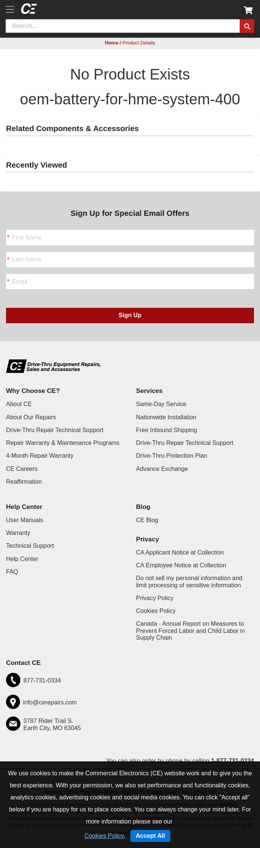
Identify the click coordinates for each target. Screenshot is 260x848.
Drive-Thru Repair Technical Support (54, 430)
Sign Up (130, 315)
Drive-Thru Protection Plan (171, 455)
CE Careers (22, 469)
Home (111, 43)
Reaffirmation (24, 481)
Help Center (22, 559)
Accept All (150, 836)
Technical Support (30, 545)
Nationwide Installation (166, 417)
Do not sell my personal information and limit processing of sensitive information (189, 581)
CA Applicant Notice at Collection (180, 552)
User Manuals (24, 520)
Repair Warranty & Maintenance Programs (62, 443)
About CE (19, 404)
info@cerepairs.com (50, 702)
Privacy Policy (155, 598)
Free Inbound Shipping (166, 430)
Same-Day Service (161, 404)
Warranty (18, 533)
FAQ (12, 571)
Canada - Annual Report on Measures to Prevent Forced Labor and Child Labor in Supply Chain (190, 630)
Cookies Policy (156, 611)
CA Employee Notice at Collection (181, 565)
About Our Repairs (31, 417)
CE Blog (147, 520)
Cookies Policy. (104, 836)
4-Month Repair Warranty (39, 455)
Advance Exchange (162, 469)
